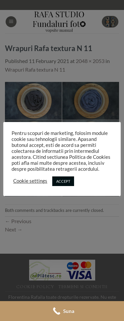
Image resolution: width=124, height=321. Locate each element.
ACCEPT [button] (63, 181)
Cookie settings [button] (30, 181)
